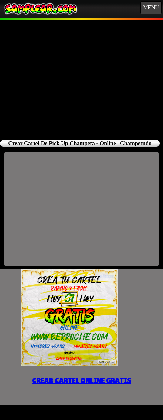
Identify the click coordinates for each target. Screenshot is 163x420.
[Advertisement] (81, 76)
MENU (151, 8)
